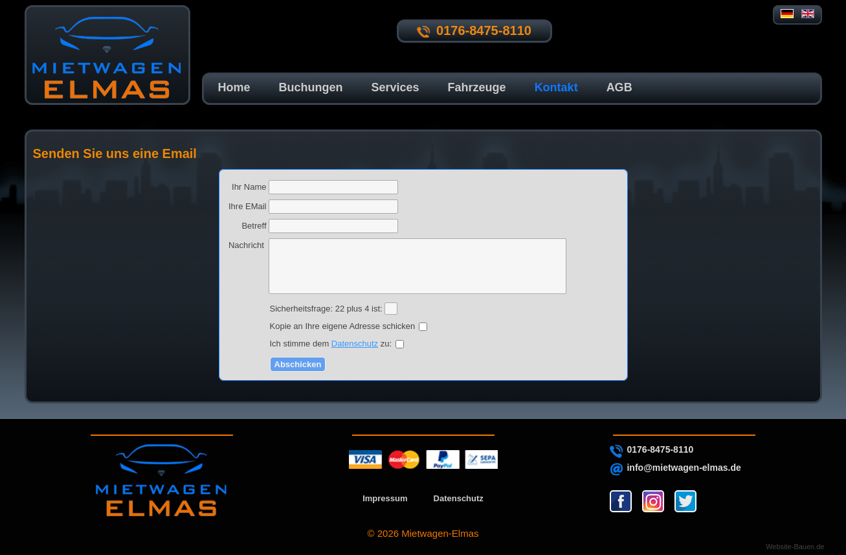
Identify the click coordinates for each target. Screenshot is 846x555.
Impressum (384, 498)
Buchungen (311, 87)
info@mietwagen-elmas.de (683, 467)
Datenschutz (354, 343)
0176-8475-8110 (660, 449)
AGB (619, 87)
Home (234, 87)
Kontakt (556, 87)
